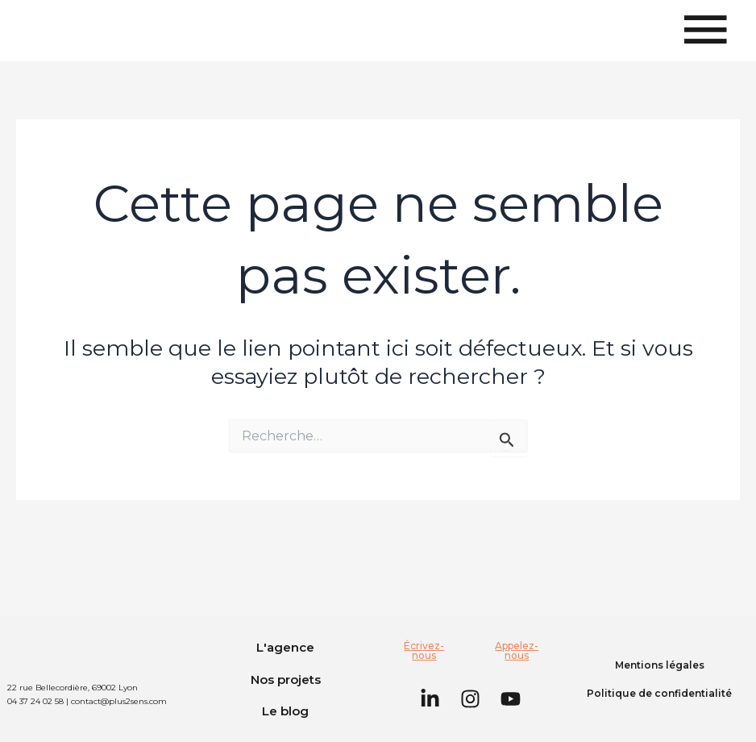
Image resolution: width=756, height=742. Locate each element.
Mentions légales (659, 665)
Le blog (285, 711)
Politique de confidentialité (659, 693)
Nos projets (286, 679)
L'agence (285, 647)
